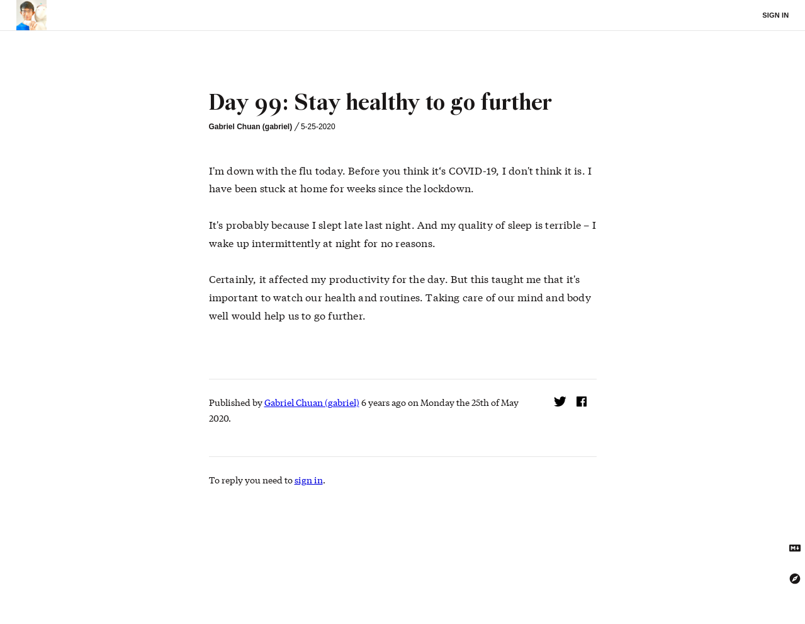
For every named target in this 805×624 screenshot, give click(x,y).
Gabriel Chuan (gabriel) (251, 126)
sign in (309, 479)
